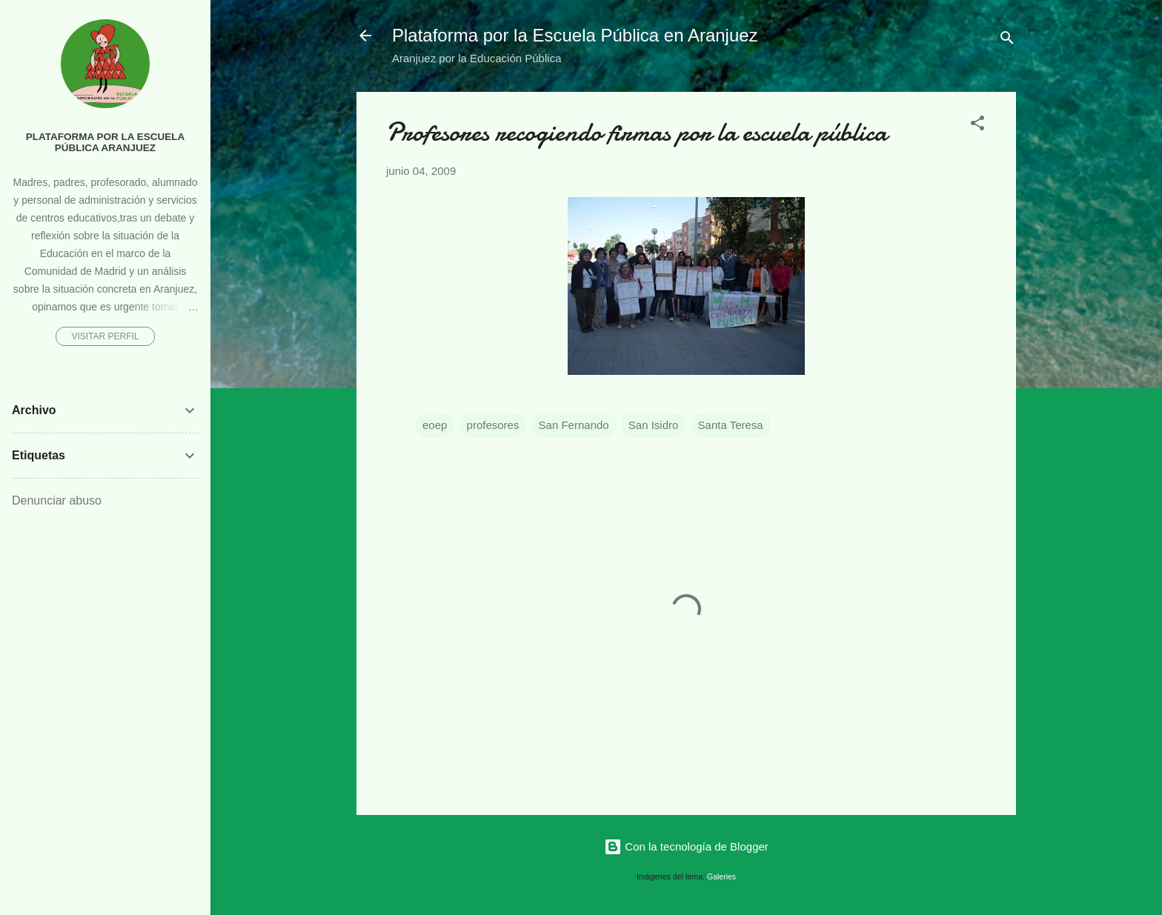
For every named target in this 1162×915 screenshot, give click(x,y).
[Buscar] (1007, 40)
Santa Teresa (730, 425)
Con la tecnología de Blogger (686, 846)
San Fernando (574, 425)
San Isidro (653, 425)
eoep (434, 425)
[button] (977, 125)
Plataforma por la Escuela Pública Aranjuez (105, 142)
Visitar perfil (105, 336)
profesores (493, 425)
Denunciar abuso (57, 500)
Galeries (721, 876)
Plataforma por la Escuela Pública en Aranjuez (575, 35)
